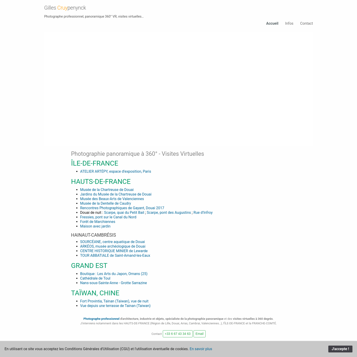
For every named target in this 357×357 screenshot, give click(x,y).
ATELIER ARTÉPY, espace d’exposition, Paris (115, 171)
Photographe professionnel (102, 318)
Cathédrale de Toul (95, 278)
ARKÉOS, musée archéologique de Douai (112, 246)
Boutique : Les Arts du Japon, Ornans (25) (114, 273)
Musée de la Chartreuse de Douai (107, 189)
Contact (306, 23)
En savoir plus (201, 349)
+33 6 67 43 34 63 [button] (178, 333)
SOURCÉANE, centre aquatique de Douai (112, 241)
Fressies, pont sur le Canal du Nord (108, 217)
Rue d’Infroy (203, 212)
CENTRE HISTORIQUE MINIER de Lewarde (114, 251)
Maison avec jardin (95, 226)
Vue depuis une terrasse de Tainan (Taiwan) (115, 305)
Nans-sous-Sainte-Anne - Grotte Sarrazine (113, 282)
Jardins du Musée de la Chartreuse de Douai (115, 194)
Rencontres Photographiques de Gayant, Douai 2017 (122, 208)
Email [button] (200, 333)
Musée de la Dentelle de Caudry (105, 203)
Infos (289, 23)
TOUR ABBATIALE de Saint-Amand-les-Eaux (115, 255)
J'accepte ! (340, 349)
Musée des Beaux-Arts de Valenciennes (112, 198)
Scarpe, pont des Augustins (169, 212)
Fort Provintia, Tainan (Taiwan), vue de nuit (114, 301)
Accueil (272, 23)
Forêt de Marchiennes (97, 221)
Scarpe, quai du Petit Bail (124, 212)
